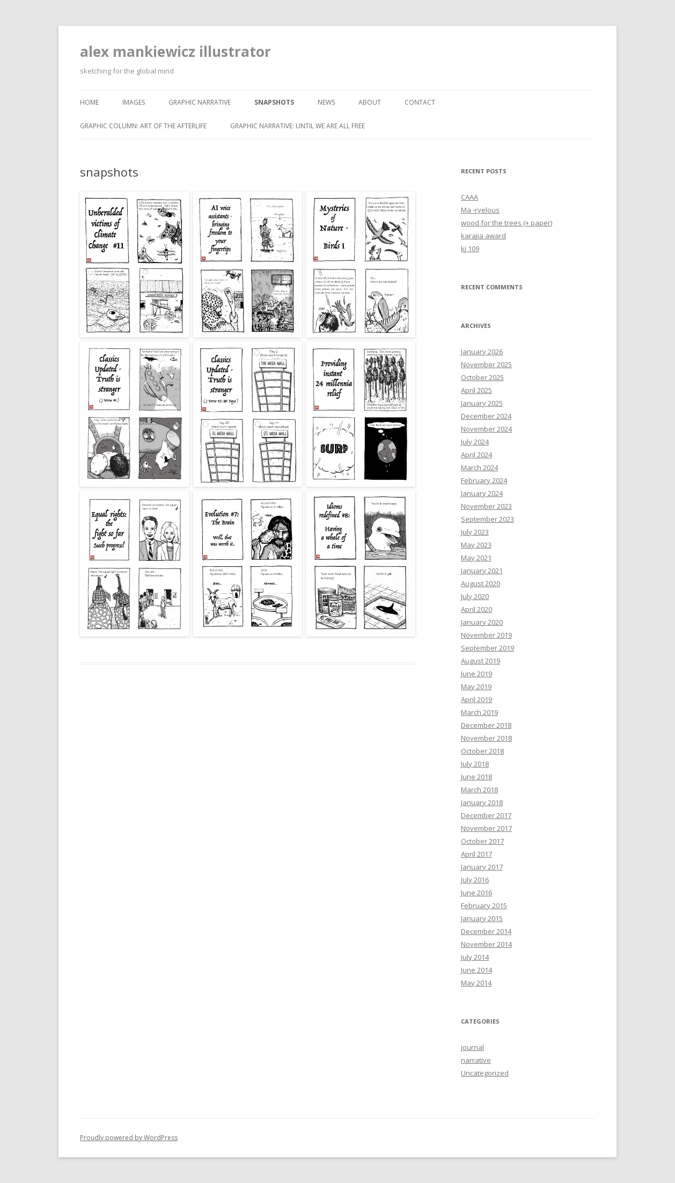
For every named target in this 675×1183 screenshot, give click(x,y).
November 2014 (486, 944)
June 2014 (476, 970)
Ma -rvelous (480, 210)
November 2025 (486, 364)
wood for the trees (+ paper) (506, 223)
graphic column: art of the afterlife (143, 125)
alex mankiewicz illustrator (175, 51)
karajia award (483, 235)
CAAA (469, 197)
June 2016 (476, 892)
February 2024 (484, 480)
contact (420, 102)
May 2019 (476, 686)
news (326, 102)
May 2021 (476, 558)
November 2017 (486, 828)
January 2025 (482, 403)
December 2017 (486, 815)
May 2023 (476, 545)
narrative (476, 1060)
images (133, 102)
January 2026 (482, 351)
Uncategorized (485, 1073)
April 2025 (476, 390)
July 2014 (475, 957)
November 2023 (486, 506)
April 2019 (476, 699)
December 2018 (486, 725)
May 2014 (476, 983)
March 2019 (479, 712)
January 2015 (482, 918)
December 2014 (486, 931)
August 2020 (480, 583)
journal (472, 1047)
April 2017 (476, 854)
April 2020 (476, 609)
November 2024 (486, 429)
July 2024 (475, 442)
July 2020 (475, 596)
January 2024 (482, 493)
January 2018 (482, 802)
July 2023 (475, 532)
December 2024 (486, 416)
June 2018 (476, 777)
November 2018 (486, 738)
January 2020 (482, 622)
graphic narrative (199, 102)
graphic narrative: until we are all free (297, 125)
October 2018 (482, 751)
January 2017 (482, 867)
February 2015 (484, 905)
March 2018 (479, 789)
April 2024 (476, 454)
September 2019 (487, 648)
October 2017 (482, 841)
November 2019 (486, 635)
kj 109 (470, 248)
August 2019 (480, 661)
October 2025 (482, 377)
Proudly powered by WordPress (129, 1137)
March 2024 (479, 467)
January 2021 (482, 570)
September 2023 (487, 519)
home (89, 102)
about (369, 102)
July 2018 (475, 764)
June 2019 (476, 673)
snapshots (274, 102)
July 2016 (475, 880)
